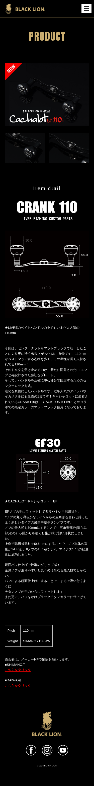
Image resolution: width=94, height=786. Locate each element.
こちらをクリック (18, 670)
